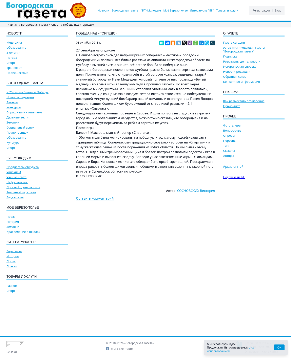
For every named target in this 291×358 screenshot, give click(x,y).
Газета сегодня (234, 42)
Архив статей (233, 166)
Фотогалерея (232, 125)
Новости (103, 10)
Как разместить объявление (243, 101)
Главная (12, 24)
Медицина (14, 42)
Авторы (228, 156)
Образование (16, 47)
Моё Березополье (175, 10)
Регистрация (261, 10)
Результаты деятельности (241, 61)
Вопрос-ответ (233, 130)
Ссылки (11, 352)
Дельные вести (17, 117)
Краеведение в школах (23, 232)
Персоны (229, 140)
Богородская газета (125, 10)
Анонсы (12, 102)
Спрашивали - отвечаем (24, 112)
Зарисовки (14, 251)
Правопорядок (17, 132)
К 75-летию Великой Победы (27, 92)
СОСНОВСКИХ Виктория (196, 190)
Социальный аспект (21, 127)
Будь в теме (14, 197)
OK (279, 347)
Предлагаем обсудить (22, 167)
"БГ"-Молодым (151, 10)
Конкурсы (13, 107)
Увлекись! (13, 172)
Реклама (230, 92)
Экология (13, 52)
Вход (278, 10)
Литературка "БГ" (202, 10)
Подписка (230, 56)
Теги (226, 146)
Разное (11, 286)
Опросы (229, 135)
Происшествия (17, 73)
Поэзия (11, 266)
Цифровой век (17, 182)
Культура (12, 142)
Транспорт (14, 68)
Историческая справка (239, 66)
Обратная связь (234, 77)
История (12, 222)
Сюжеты (229, 151)
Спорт (55, 24)
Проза (11, 217)
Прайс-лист (231, 106)
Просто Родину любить (23, 187)
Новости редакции (20, 97)
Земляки (12, 122)
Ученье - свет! (16, 177)
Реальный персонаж (21, 192)
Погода (11, 58)
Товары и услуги (227, 10)
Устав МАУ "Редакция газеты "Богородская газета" (244, 49)
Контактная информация (241, 82)
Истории (12, 256)
